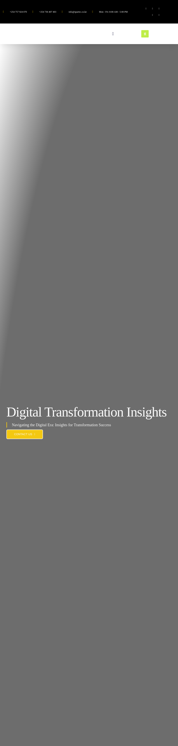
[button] (113, 34)
